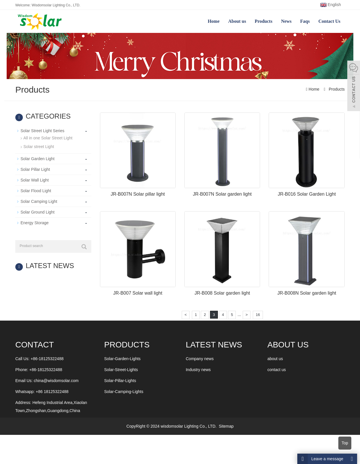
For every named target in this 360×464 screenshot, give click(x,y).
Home (214, 21)
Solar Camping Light (39, 201)
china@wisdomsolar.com (56, 380)
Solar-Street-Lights (121, 369)
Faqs (305, 21)
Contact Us (329, 21)
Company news (200, 358)
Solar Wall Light (35, 180)
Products (263, 21)
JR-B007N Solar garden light (222, 194)
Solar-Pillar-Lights (120, 380)
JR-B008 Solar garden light (222, 293)
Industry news (198, 369)
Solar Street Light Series (42, 130)
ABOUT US (288, 344)
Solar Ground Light (38, 212)
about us (275, 358)
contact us (276, 369)
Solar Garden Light (38, 158)
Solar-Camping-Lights (123, 391)
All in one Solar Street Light (48, 138)
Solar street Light (38, 146)
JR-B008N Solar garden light (306, 293)
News (286, 21)
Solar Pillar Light (35, 169)
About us (237, 21)
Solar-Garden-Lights (122, 358)
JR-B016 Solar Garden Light (307, 194)
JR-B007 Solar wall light (137, 293)
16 (258, 315)
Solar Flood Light (36, 190)
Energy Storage (35, 222)
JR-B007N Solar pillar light (138, 194)
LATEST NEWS (214, 344)
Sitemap (226, 426)
